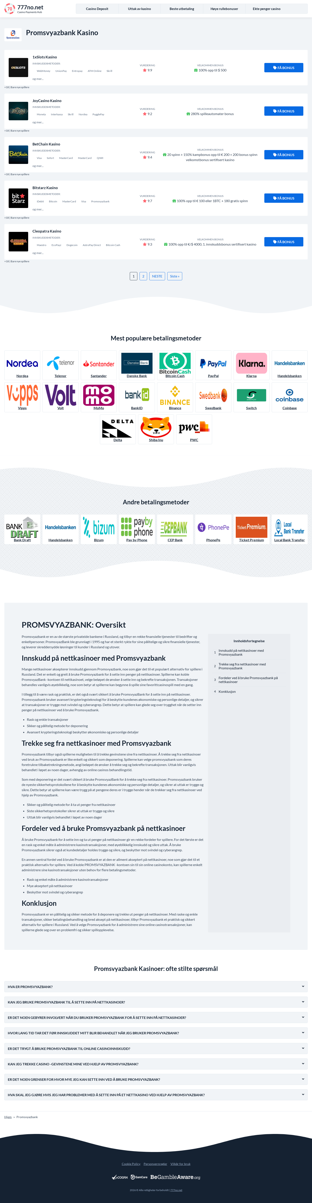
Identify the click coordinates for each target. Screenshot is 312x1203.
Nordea (22, 365)
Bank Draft (22, 529)
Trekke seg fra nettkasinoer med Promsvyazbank (242, 666)
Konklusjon (227, 691)
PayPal (213, 365)
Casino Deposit (97, 9)
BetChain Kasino (46, 144)
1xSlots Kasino (44, 57)
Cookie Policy (131, 1164)
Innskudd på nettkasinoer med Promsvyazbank (241, 652)
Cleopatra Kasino (46, 231)
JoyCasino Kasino (47, 100)
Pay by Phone (137, 529)
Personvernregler (155, 1164)
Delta (117, 429)
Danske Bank (137, 365)
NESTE (157, 276)
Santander (98, 365)
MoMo (98, 397)
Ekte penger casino (267, 9)
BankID (137, 397)
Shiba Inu (156, 429)
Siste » (174, 276)
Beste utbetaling (182, 9)
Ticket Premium (251, 529)
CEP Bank (175, 529)
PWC (194, 429)
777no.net (176, 1190)
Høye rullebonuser (224, 9)
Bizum (99, 529)
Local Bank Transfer (290, 529)
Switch (251, 397)
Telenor (60, 365)
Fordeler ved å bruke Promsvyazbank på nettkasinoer (248, 680)
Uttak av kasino (139, 9)
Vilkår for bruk (180, 1164)
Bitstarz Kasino (45, 187)
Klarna (251, 365)
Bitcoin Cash (175, 365)
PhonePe (213, 529)
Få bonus (283, 68)
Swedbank (213, 397)
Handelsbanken (289, 365)
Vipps (22, 397)
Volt (60, 397)
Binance (175, 397)
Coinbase (289, 397)
